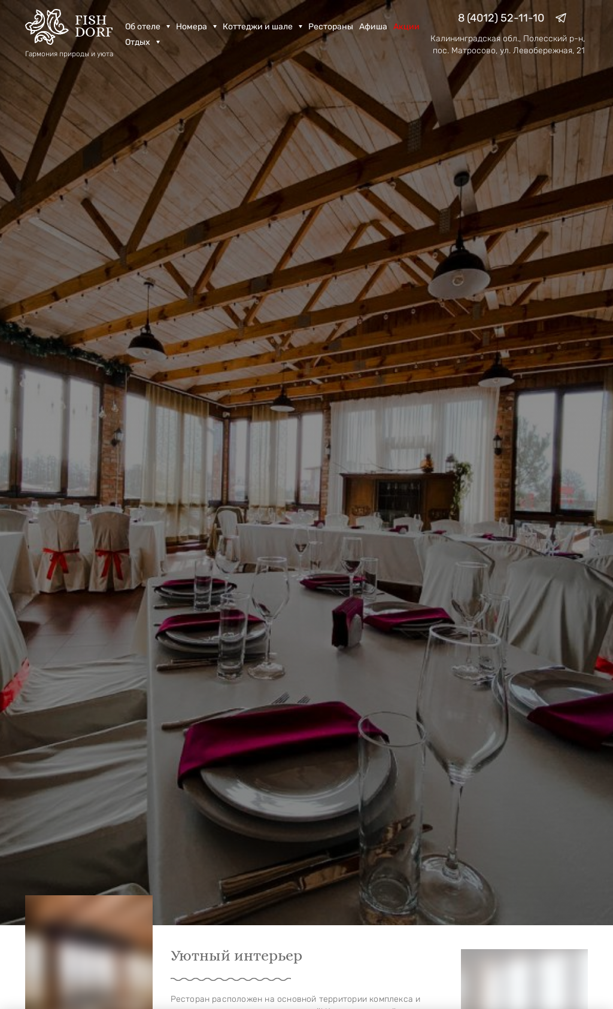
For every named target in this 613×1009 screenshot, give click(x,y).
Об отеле (147, 27)
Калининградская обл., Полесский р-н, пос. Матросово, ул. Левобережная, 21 (507, 45)
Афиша (373, 27)
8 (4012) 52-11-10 (501, 18)
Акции (406, 27)
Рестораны (330, 27)
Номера (196, 27)
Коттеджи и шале (262, 27)
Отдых (142, 42)
